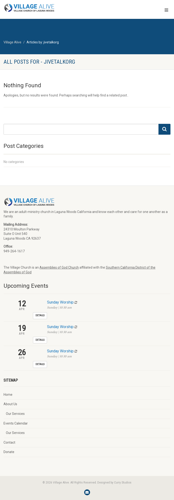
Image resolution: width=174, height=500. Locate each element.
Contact (9, 442)
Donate (9, 452)
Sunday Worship (60, 302)
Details (40, 315)
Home (8, 394)
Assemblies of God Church (59, 267)
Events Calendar (16, 423)
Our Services (15, 414)
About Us (10, 404)
